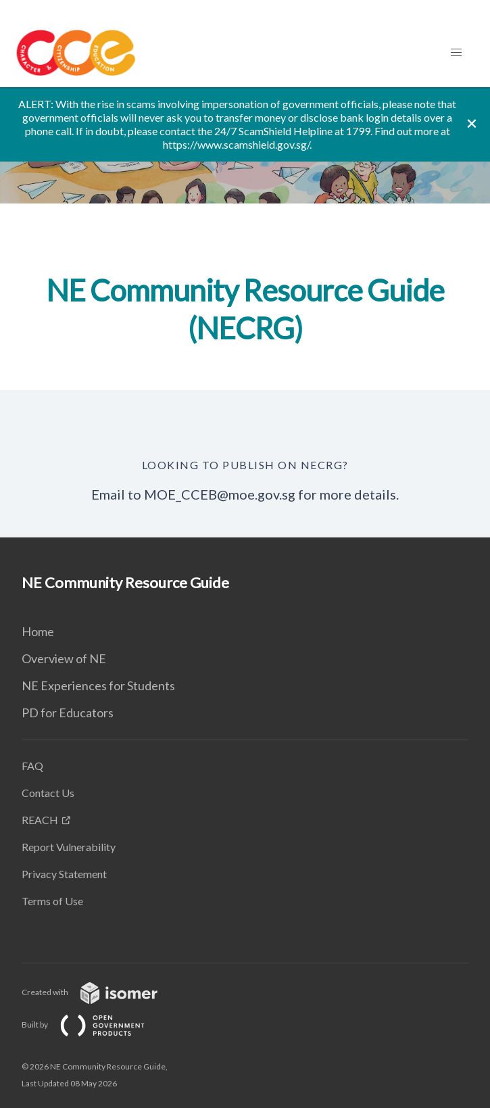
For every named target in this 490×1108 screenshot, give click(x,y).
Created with (100, 992)
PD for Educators (68, 712)
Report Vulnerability (69, 846)
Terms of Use (52, 900)
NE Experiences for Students (98, 685)
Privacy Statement (64, 873)
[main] (245, 312)
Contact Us (48, 792)
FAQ (32, 765)
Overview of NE (64, 658)
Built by (94, 1024)
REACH (40, 819)
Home (38, 631)
